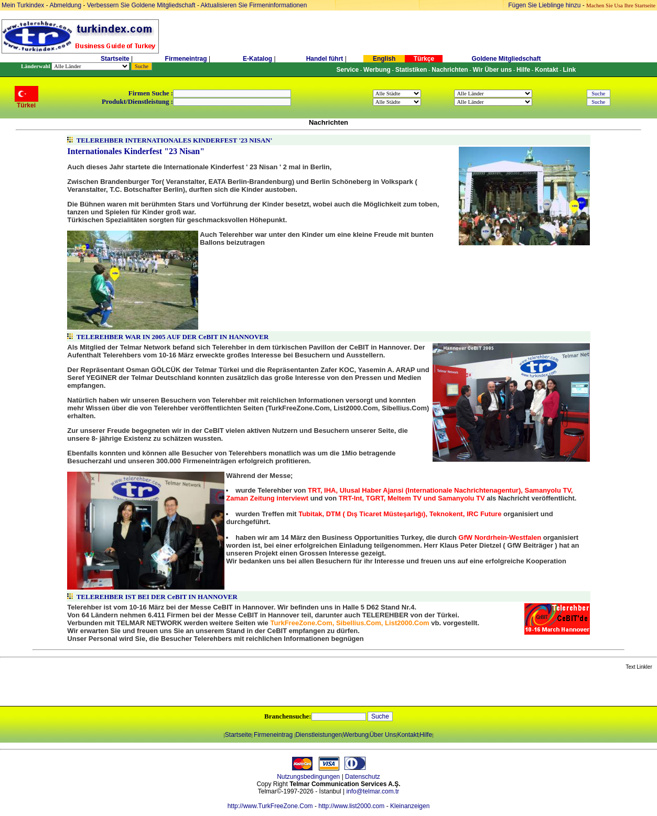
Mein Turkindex (23, 5)
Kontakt (407, 734)
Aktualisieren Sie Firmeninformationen (254, 5)
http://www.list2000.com (351, 806)
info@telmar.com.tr (372, 791)
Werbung (355, 734)
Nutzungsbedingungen (308, 776)
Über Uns (383, 734)
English (384, 58)
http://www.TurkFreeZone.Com (270, 806)
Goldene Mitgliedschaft (506, 58)
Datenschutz (362, 776)
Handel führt (324, 58)
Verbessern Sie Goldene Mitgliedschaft (142, 5)
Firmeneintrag (187, 58)
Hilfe (425, 734)
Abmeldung (65, 5)
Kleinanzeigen (409, 806)
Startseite (115, 58)
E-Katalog (257, 58)
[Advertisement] (124, 688)
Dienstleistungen (318, 734)
